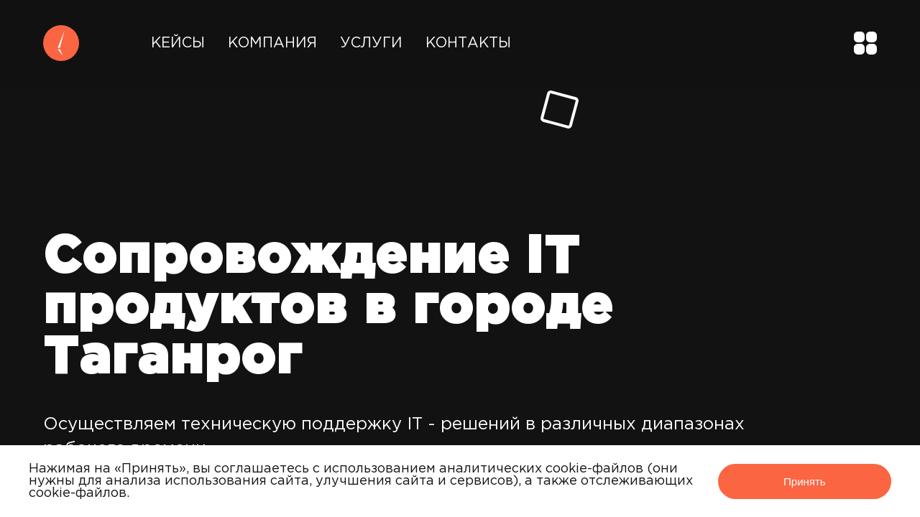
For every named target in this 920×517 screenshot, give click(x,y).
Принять (804, 481)
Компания (272, 43)
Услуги (371, 43)
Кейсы (178, 43)
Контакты (468, 43)
